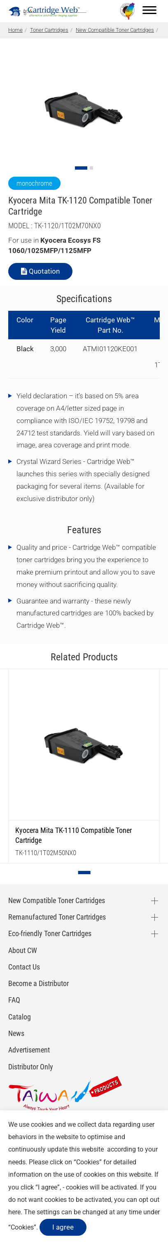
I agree (63, 1227)
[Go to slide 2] (91, 168)
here (14, 1212)
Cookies (87, 1162)
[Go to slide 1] (81, 168)
